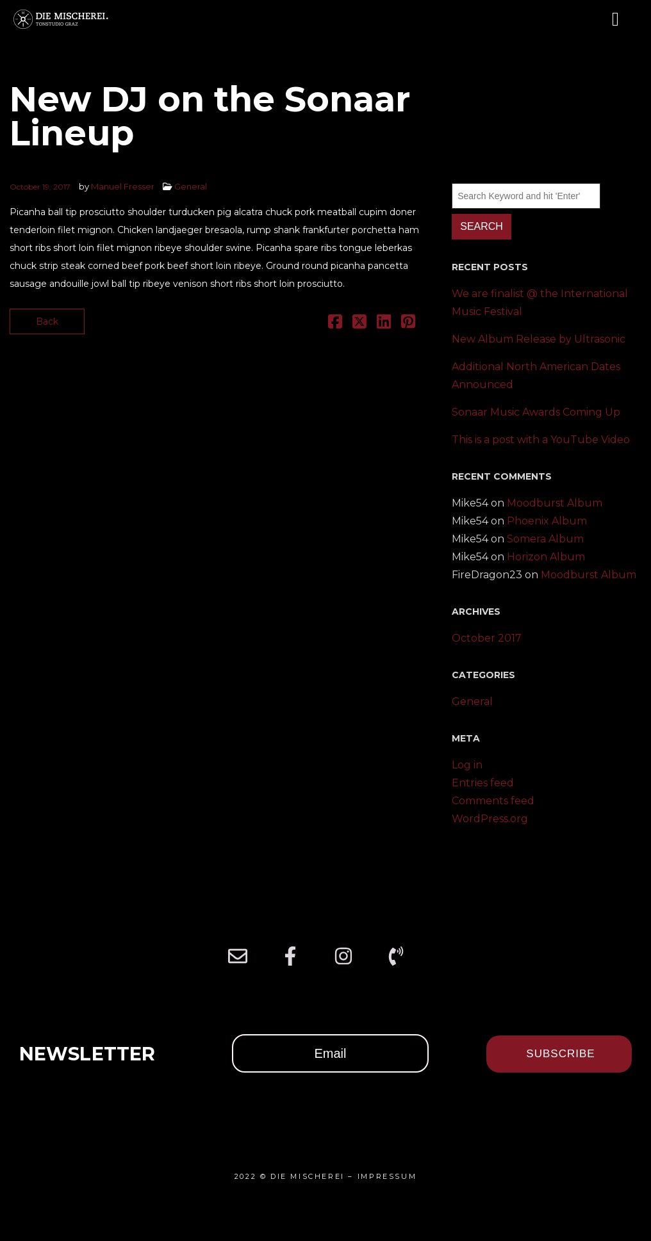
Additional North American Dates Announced (536, 376)
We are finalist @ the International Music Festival (540, 303)
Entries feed (483, 783)
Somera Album (545, 539)
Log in (467, 765)
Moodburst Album (554, 503)
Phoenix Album (547, 521)
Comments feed (493, 801)
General (190, 186)
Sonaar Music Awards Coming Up (536, 412)
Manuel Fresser (122, 186)
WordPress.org (490, 819)
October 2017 (487, 638)
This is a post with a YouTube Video (541, 440)
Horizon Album (546, 557)
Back (47, 321)
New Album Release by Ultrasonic (538, 339)
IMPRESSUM (387, 1176)
